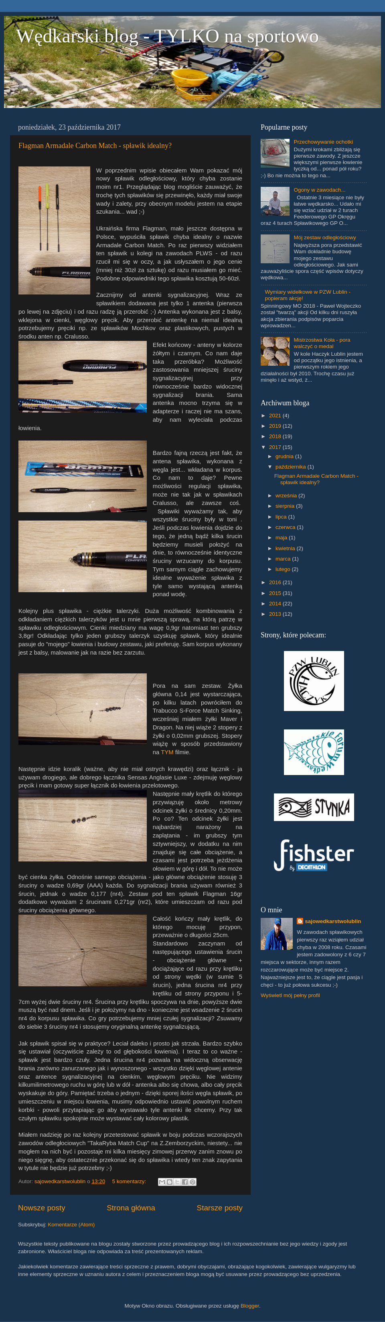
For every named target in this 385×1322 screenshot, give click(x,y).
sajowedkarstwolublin (333, 921)
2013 (276, 614)
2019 (276, 426)
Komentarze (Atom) (71, 1225)
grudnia (285, 456)
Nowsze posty (41, 1208)
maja (282, 538)
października (292, 467)
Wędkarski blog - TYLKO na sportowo (167, 35)
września (287, 496)
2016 (276, 582)
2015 (276, 593)
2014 (276, 604)
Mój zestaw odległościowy (325, 237)
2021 (276, 416)
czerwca (286, 527)
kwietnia (286, 548)
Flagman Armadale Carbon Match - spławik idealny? (95, 146)
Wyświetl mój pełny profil (290, 995)
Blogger (250, 1306)
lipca (282, 517)
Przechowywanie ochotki (323, 142)
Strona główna (131, 1208)
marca (284, 559)
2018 (276, 436)
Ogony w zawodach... (319, 190)
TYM (167, 752)
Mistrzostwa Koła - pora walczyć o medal (322, 343)
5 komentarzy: (130, 1181)
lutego (284, 569)
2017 (276, 447)
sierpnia (286, 506)
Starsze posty (220, 1208)
